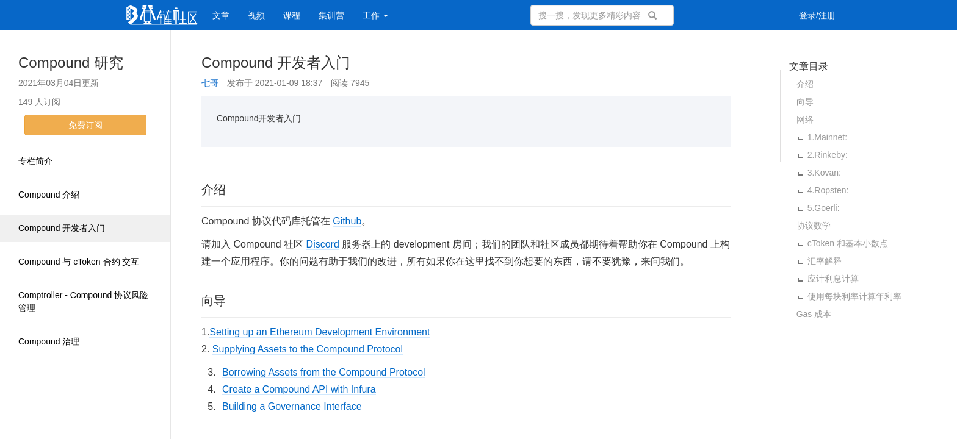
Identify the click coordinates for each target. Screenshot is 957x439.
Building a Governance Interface (292, 406)
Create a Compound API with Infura (299, 389)
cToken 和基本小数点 (847, 243)
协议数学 (813, 225)
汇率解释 (824, 261)
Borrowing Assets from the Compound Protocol (323, 372)
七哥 (209, 83)
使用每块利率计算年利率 (854, 296)
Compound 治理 (48, 341)
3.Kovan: (824, 172)
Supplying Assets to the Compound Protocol (307, 349)
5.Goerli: (823, 208)
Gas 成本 (814, 314)
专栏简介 (35, 161)
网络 (805, 119)
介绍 (805, 84)
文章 (220, 15)
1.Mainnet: (827, 137)
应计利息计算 (833, 279)
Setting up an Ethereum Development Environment (319, 332)
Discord (322, 244)
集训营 (331, 15)
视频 (256, 15)
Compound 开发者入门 (61, 228)
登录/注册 (817, 15)
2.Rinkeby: (827, 155)
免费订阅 (85, 125)
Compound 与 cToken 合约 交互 (78, 261)
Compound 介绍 (48, 194)
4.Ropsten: (828, 190)
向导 (805, 102)
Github (347, 221)
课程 (291, 15)
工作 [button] (375, 15)
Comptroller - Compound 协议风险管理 (83, 301)
